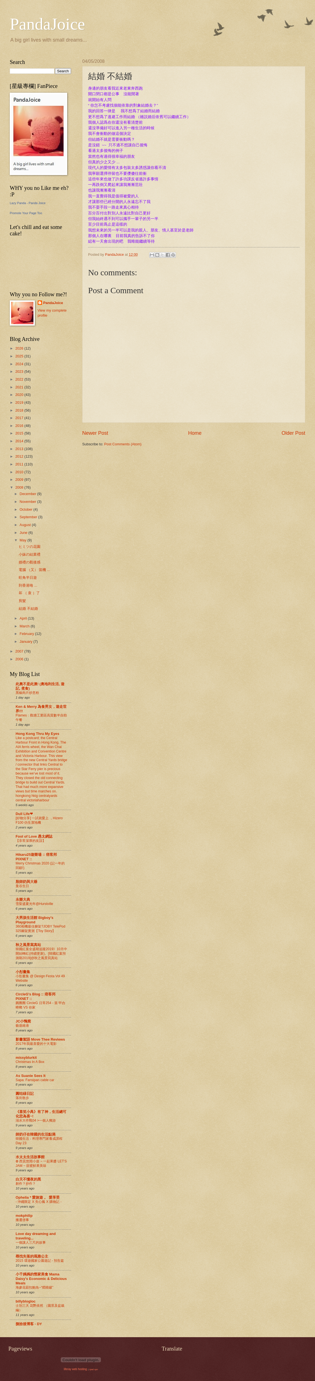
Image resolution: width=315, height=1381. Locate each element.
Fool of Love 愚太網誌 (34, 836)
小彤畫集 (23, 972)
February (27, 634)
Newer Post (95, 433)
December (28, 494)
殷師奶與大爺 (26, 882)
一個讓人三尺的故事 (31, 1242)
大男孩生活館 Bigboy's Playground (34, 920)
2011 (19, 464)
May (23, 540)
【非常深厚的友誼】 (31, 841)
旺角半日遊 (28, 577)
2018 (19, 410)
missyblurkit (26, 1057)
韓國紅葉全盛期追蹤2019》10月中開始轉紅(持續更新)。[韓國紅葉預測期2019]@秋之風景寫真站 (41, 953)
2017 (19, 418)
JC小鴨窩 (23, 1021)
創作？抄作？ (26, 1184)
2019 (19, 402)
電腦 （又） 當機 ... (34, 570)
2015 (19, 433)
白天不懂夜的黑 (28, 1179)
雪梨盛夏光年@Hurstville (34, 904)
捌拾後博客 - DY (29, 1324)
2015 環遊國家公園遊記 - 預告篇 (40, 1261)
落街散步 (22, 1098)
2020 (19, 395)
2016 (19, 426)
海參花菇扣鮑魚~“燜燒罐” (34, 1287)
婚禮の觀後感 (29, 562)
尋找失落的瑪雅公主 (32, 1256)
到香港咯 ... (28, 585)
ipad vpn (93, 1369)
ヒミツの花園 (29, 546)
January (26, 641)
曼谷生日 (22, 886)
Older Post (293, 433)
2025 (19, 356)
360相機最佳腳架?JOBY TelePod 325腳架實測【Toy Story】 (40, 928)
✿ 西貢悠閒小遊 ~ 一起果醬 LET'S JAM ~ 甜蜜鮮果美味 (41, 1163)
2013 (19, 449)
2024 (19, 364)
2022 (19, 379)
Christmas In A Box (30, 1062)
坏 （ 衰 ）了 (29, 593)
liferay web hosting (75, 1369)
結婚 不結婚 (28, 608)
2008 (19, 487)
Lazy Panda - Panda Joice (27, 203)
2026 (19, 348)
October (26, 509)
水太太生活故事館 (30, 1157)
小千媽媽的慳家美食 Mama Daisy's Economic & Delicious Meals (41, 1278)
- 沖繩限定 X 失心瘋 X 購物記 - (39, 1202)
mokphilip (24, 1215)
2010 (19, 472)
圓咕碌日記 (25, 1093)
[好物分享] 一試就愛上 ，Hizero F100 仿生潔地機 (39, 820)
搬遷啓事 (22, 1220)
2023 (19, 371)
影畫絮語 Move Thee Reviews (40, 1039)
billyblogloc (26, 1301)
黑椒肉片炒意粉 (27, 693)
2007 (19, 651)
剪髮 (22, 601)
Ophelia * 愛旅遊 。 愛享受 (38, 1197)
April (24, 618)
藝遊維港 (22, 1026)
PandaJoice (47, 24)
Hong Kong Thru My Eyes (37, 734)
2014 (19, 441)
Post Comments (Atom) (123, 444)
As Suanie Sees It (30, 1076)
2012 (19, 456)
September (29, 517)
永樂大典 (23, 899)
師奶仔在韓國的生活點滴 (35, 1134)
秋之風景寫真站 (28, 945)
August (26, 525)
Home (195, 433)
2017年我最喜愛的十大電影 (36, 1044)
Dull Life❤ (24, 814)
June (24, 533)
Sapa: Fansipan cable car (35, 1080)
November (28, 502)
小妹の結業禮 (29, 554)
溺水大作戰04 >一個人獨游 (36, 1120)
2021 (19, 387)
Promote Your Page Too (26, 213)
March (25, 626)
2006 (19, 659)
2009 (19, 479)
